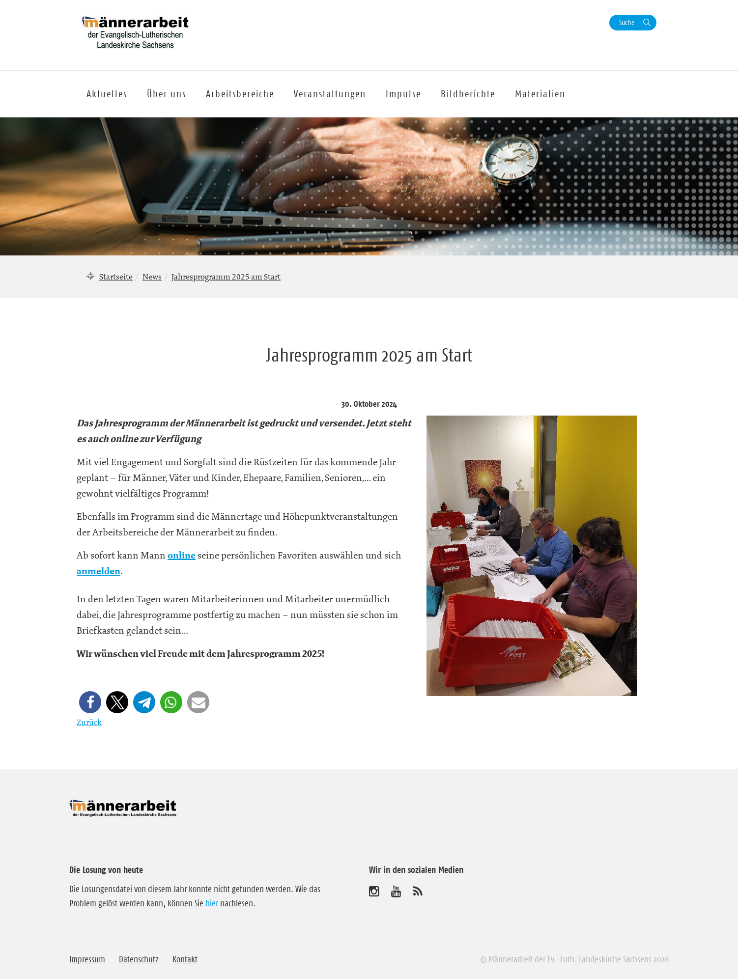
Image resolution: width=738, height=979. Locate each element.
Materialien (540, 94)
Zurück (89, 722)
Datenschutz (139, 959)
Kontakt (185, 959)
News (152, 276)
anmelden (98, 571)
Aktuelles (106, 94)
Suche (626, 22)
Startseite (116, 276)
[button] (90, 702)
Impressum (87, 959)
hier (211, 903)
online (182, 555)
